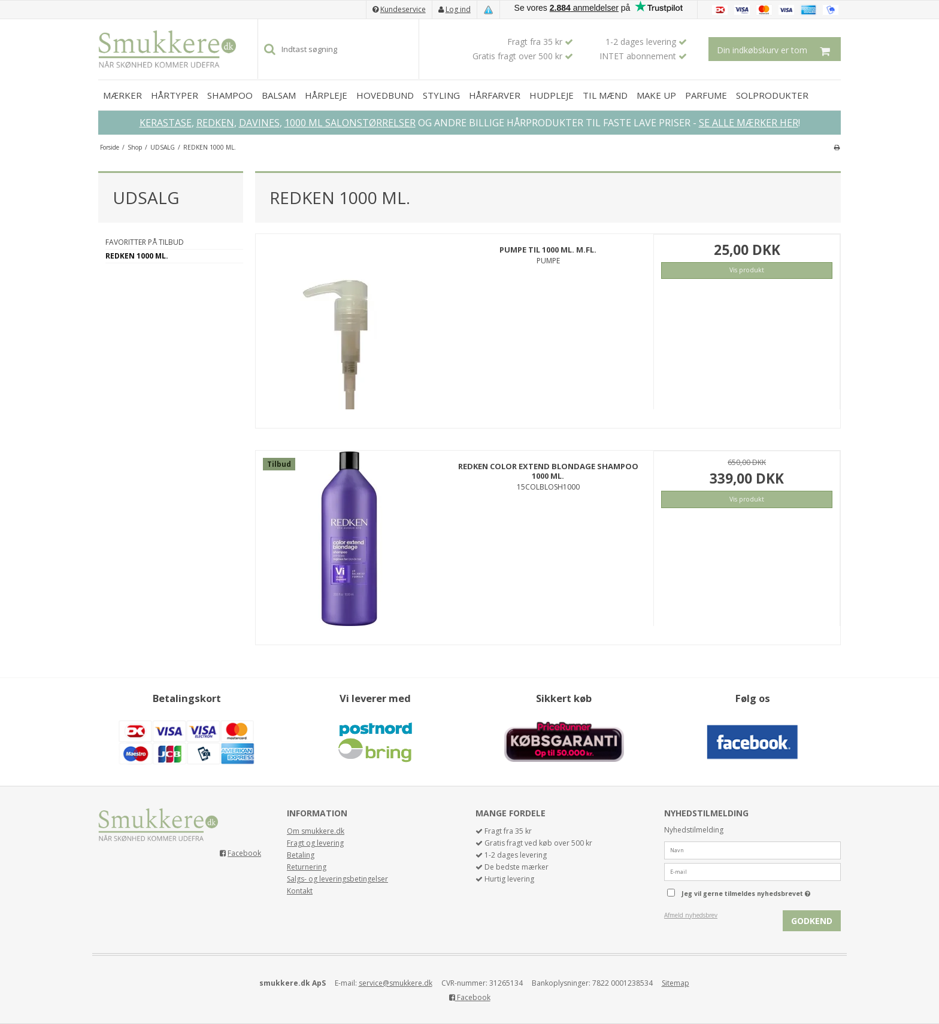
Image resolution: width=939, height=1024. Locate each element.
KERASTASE (166, 122)
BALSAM (279, 95)
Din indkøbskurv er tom (779, 49)
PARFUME (706, 95)
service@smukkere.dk (395, 983)
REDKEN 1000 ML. (136, 256)
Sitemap (675, 983)
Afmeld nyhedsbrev (690, 915)
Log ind (458, 9)
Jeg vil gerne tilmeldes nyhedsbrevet (761, 891)
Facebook (244, 853)
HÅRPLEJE (326, 95)
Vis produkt (746, 270)
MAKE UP (656, 95)
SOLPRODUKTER (772, 95)
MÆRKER (122, 95)
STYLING (441, 95)
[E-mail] (752, 871)
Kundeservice (403, 9)
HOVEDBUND (385, 95)
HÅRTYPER (174, 95)
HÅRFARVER (494, 95)
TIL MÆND (605, 95)
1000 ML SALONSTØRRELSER (350, 122)
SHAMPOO (230, 95)
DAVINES (259, 122)
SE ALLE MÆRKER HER (748, 122)
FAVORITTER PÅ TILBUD (144, 242)
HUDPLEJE (551, 95)
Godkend (811, 920)
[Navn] (752, 849)
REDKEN (215, 122)
